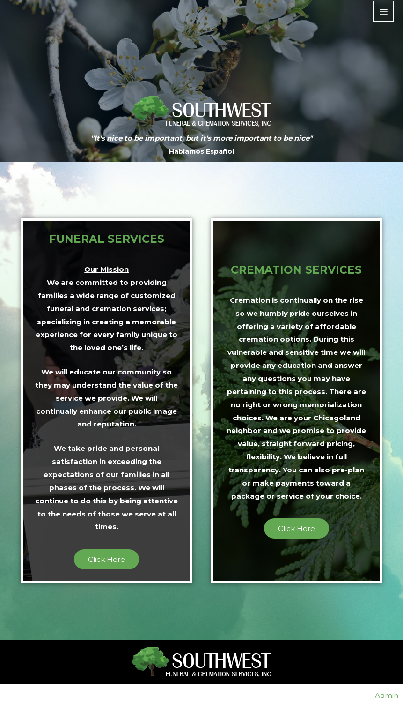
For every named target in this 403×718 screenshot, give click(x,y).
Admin (386, 695)
